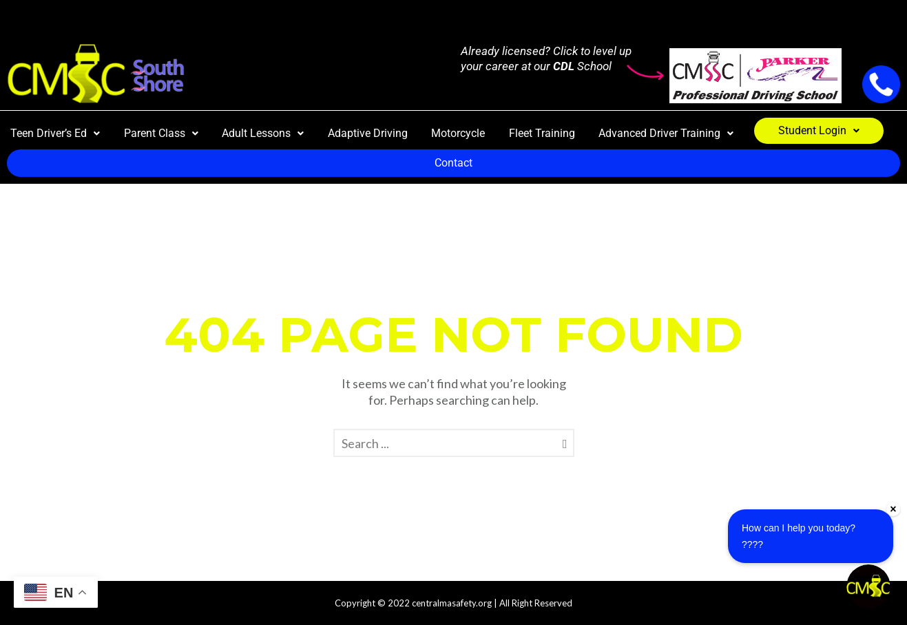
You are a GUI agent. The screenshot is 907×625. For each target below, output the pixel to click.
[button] (55, 133)
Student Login (818, 130)
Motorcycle (458, 133)
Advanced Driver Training (665, 133)
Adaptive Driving (368, 133)
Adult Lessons (263, 133)
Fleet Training (542, 133)
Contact (453, 162)
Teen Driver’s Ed (55, 133)
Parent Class (161, 133)
